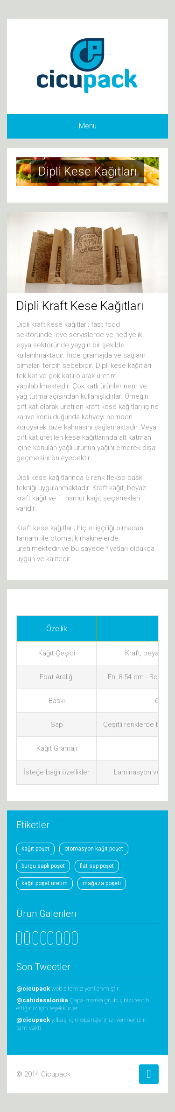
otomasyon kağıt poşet (93, 848)
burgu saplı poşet (43, 866)
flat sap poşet (97, 866)
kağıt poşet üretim (44, 883)
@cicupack (33, 988)
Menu (88, 125)
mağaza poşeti (102, 883)
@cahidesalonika (43, 1000)
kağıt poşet (35, 848)
